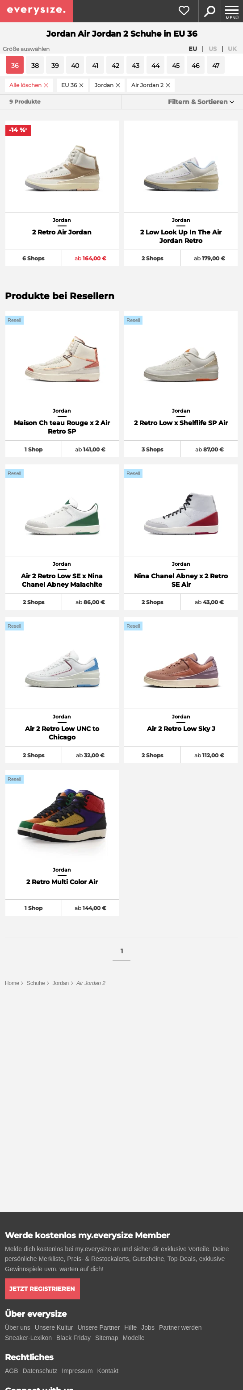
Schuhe (36, 983)
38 (35, 66)
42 (115, 66)
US (212, 48)
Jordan (61, 983)
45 (176, 66)
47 (215, 66)
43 (135, 66)
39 (55, 66)
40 (75, 66)
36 (15, 66)
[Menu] (232, 11)
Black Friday (73, 1337)
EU (193, 48)
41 (95, 66)
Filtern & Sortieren (198, 102)
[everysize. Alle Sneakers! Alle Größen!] (36, 11)
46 (196, 66)
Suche (209, 11)
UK (232, 48)
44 (155, 66)
